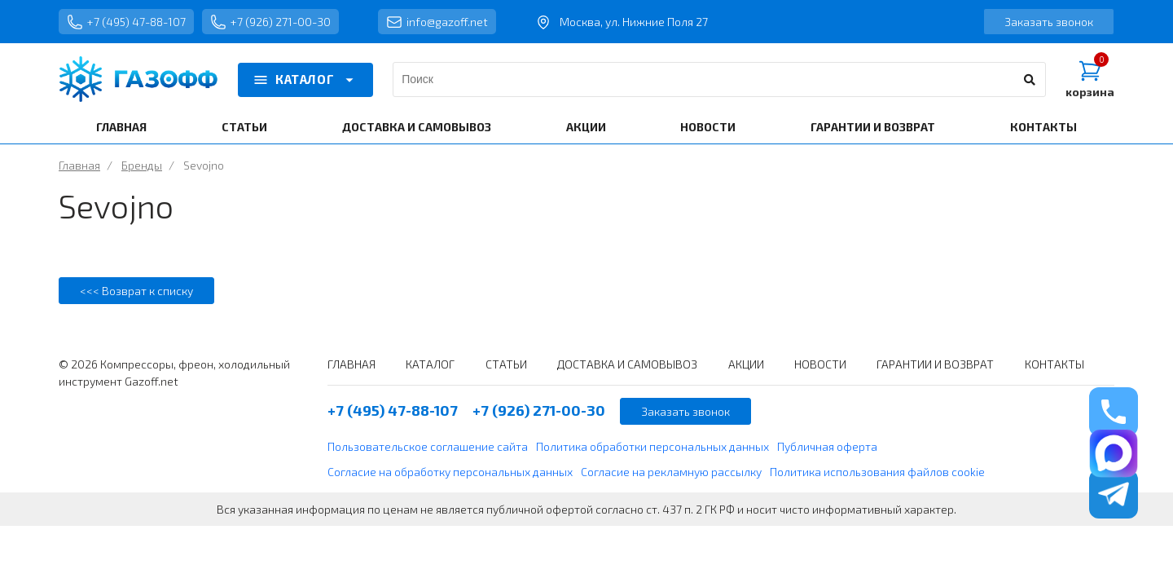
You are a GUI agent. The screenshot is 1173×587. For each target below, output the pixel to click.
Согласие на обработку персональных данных (450, 472)
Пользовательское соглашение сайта (427, 446)
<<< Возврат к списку (136, 291)
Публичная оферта (827, 446)
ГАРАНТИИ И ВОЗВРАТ (873, 127)
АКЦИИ (586, 127)
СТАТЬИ (244, 127)
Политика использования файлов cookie (877, 472)
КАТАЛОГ (305, 80)
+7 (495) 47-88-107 (126, 22)
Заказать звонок (1048, 22)
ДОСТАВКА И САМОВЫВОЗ (416, 127)
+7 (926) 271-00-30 (270, 22)
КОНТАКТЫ (1043, 127)
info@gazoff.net (437, 22)
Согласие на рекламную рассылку (671, 472)
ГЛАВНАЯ (121, 127)
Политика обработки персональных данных (652, 446)
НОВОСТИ (708, 127)
